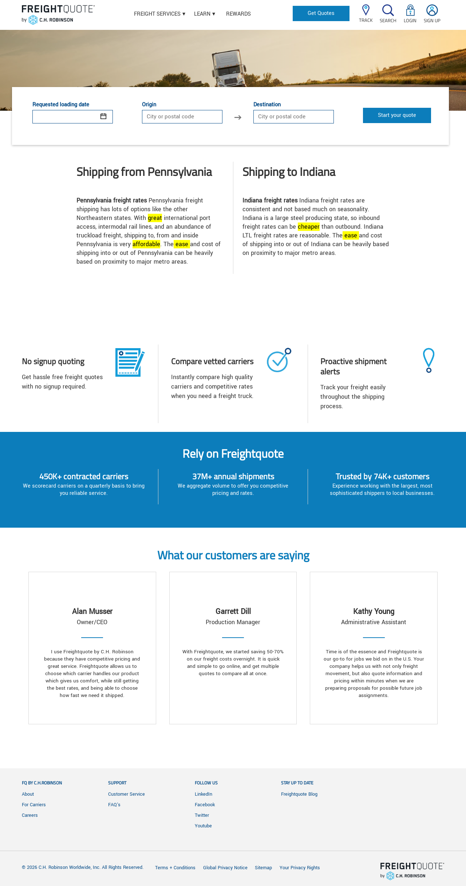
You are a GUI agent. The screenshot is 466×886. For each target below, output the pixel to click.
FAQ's (114, 805)
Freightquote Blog (299, 794)
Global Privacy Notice (226, 868)
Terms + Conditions (175, 868)
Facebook (205, 805)
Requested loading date (60, 105)
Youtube (203, 826)
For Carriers (34, 805)
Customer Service (126, 794)
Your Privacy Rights (300, 868)
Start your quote (397, 115)
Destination (267, 105)
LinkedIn (203, 794)
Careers (30, 815)
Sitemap (263, 868)
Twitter (202, 815)
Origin (149, 105)
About (28, 794)
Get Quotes (321, 13)
